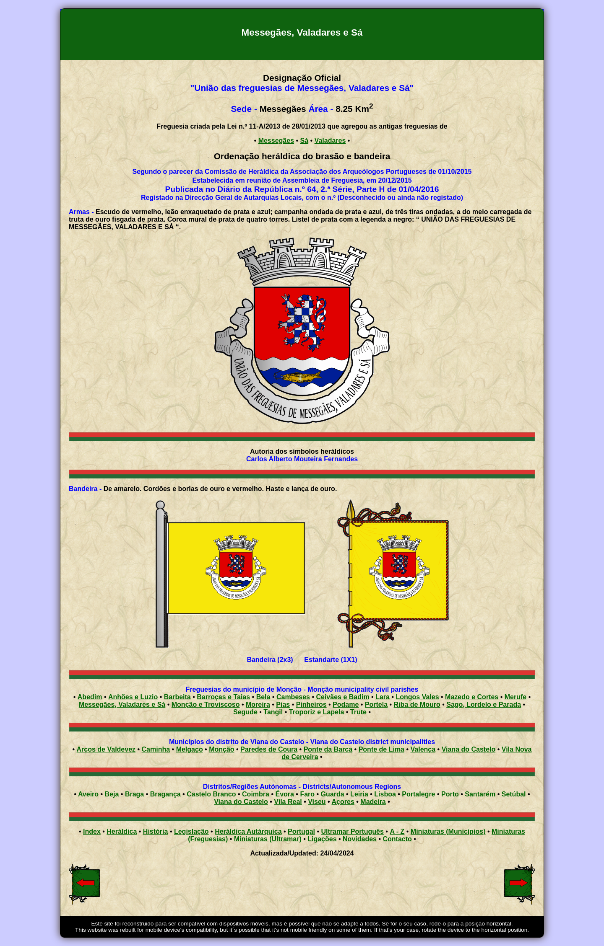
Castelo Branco (211, 794)
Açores (343, 801)
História (155, 831)
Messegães (276, 140)
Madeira (372, 801)
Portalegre (418, 794)
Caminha (156, 749)
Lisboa (385, 794)
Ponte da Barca (328, 749)
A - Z (397, 831)
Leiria (359, 794)
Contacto (397, 839)
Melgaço (189, 749)
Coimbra (255, 794)
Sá (304, 140)
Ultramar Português (352, 831)
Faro (307, 794)
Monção (221, 749)
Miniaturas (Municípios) (448, 831)
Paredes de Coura (268, 749)
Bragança (165, 794)
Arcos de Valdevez (106, 749)
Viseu (316, 801)
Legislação (191, 831)
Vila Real (288, 801)
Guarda (332, 794)
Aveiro (88, 794)
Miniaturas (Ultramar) (268, 839)
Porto (450, 794)
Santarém (480, 794)
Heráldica (122, 831)
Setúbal (514, 794)
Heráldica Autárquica (248, 831)
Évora (284, 794)
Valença (423, 749)
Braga (134, 794)
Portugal (301, 831)
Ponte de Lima (381, 749)
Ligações (321, 839)
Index (92, 831)
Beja (112, 794)
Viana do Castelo (469, 749)
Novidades (360, 839)
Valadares (330, 140)
